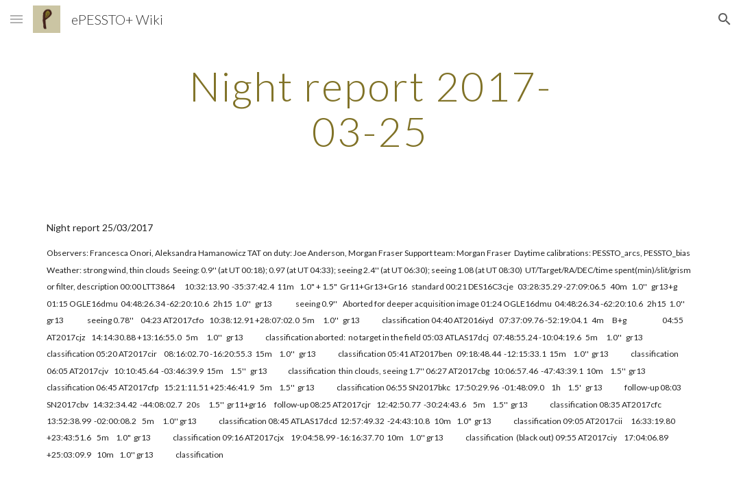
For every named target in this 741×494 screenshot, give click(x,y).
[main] (370, 108)
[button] (16, 19)
